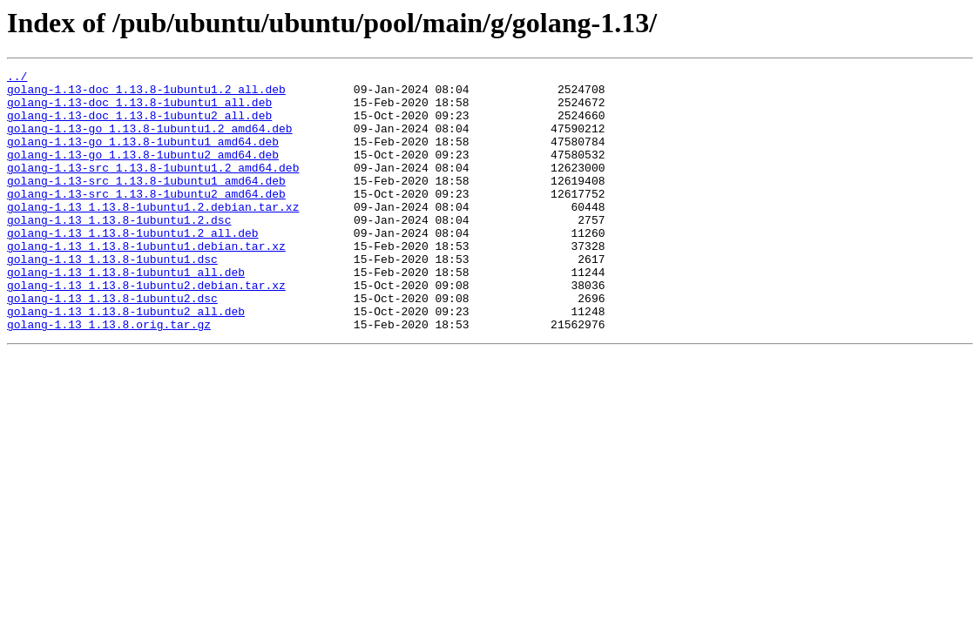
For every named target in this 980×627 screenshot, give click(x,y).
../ (17, 78)
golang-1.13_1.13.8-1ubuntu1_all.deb (126, 313)
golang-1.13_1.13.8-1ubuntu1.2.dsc (119, 251)
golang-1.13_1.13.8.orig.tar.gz (109, 376)
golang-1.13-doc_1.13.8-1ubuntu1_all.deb (139, 110)
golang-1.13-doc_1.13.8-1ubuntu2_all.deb (139, 125)
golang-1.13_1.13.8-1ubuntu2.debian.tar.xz (146, 329)
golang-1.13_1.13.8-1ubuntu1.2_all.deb (133, 266)
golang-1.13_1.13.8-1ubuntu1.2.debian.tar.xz (153, 235)
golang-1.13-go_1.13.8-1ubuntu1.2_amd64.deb (150, 141)
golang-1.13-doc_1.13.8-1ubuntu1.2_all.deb (146, 94)
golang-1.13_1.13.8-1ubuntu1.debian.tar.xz (146, 282)
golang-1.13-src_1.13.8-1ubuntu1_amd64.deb (146, 204)
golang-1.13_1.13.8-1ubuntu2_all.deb (126, 360)
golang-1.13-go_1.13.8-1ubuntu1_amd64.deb (143, 157)
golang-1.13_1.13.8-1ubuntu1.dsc (112, 298)
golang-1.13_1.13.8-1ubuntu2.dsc (112, 345)
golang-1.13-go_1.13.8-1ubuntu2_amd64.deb (143, 172)
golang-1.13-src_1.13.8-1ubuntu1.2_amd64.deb (153, 188)
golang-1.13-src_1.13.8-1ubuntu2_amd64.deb (146, 219)
